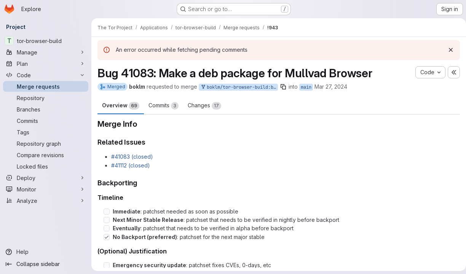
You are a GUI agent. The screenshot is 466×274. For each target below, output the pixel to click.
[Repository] (45, 97)
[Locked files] (45, 166)
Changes (204, 106)
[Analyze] (45, 200)
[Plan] (45, 63)
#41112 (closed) (130, 165)
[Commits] (45, 120)
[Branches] (45, 109)
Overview (120, 106)
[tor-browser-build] (45, 40)
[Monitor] (45, 189)
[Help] (45, 252)
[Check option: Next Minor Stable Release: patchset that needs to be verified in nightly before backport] (107, 220)
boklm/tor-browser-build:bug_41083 (239, 87)
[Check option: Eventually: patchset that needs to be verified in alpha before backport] (107, 228)
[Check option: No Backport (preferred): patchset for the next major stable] (107, 237)
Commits (163, 106)
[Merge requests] (45, 86)
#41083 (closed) (132, 156)
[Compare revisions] (45, 155)
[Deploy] (45, 177)
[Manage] (45, 52)
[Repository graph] (45, 143)
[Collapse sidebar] (45, 264)
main (306, 87)
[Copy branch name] (283, 86)
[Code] (45, 75)
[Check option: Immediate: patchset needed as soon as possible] (107, 212)
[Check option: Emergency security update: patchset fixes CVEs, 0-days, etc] (107, 265)
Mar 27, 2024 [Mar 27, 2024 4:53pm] (330, 86)
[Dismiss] (447, 49)
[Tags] (45, 132)
